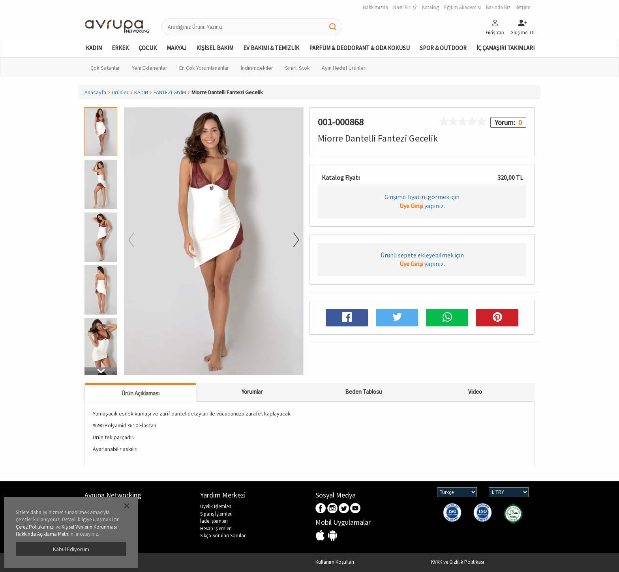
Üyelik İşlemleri (215, 506)
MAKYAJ (176, 48)
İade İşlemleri (214, 521)
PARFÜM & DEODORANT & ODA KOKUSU (359, 48)
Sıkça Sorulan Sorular (223, 535)
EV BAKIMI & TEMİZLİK (271, 48)
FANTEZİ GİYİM (170, 92)
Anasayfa (95, 92)
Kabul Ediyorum (71, 549)
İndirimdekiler (257, 67)
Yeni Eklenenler (149, 67)
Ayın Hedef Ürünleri (344, 67)
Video (475, 391)
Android (332, 536)
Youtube (355, 508)
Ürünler (120, 92)
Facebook (321, 508)
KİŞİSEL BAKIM (214, 48)
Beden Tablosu (363, 391)
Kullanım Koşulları (334, 562)
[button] (100, 371)
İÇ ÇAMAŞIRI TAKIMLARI (505, 48)
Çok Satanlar (105, 67)
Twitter (344, 508)
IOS (321, 536)
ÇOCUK (148, 48)
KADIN (94, 48)
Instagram (332, 508)
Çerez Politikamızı (35, 527)
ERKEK (120, 48)
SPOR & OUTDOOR (443, 48)
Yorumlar (252, 391)
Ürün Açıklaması (140, 393)
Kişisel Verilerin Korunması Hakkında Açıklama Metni (66, 531)
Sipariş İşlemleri (216, 514)
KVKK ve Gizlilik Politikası (457, 562)
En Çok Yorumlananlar (204, 67)
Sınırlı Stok (297, 67)
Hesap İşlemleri (216, 528)
